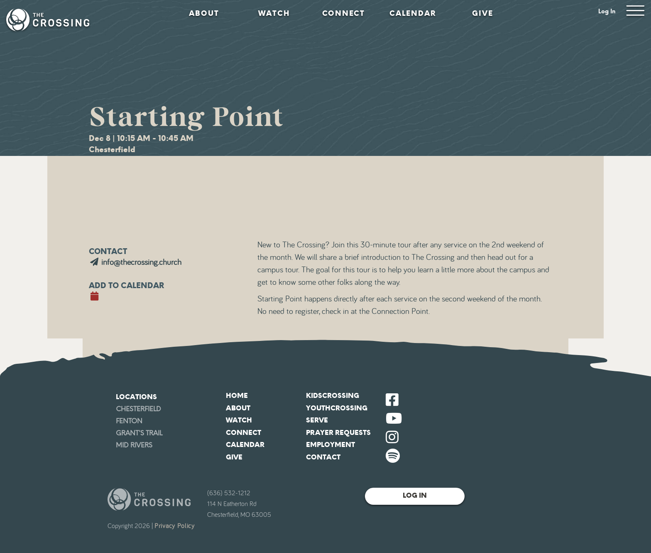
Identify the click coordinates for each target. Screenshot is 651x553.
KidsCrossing (332, 396)
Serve (317, 420)
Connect (343, 13)
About (204, 13)
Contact (323, 457)
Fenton (129, 421)
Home (237, 396)
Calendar (412, 13)
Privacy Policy (174, 526)
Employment (330, 445)
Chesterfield (138, 409)
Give (482, 13)
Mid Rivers (134, 445)
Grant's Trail (139, 433)
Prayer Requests (338, 433)
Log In (607, 11)
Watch (274, 13)
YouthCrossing (336, 408)
